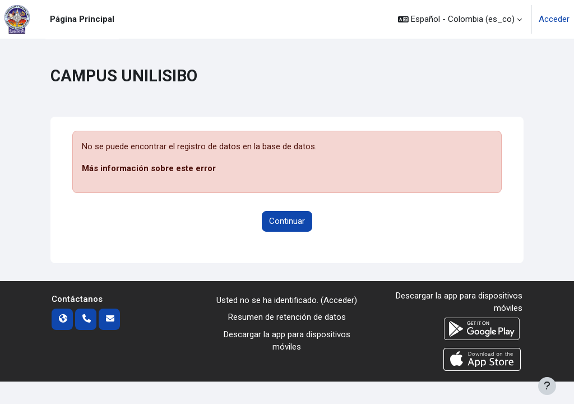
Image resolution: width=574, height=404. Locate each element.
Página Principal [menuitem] (82, 19)
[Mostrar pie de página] (547, 386)
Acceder (554, 19)
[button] (460, 19)
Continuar (287, 221)
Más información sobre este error (149, 168)
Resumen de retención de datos (287, 317)
